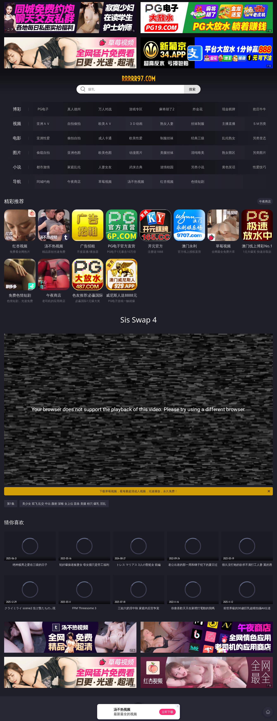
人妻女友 (105, 167)
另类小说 (197, 167)
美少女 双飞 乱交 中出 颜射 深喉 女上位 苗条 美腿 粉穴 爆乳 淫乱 (64, 504)
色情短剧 (197, 181)
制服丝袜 (166, 138)
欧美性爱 (135, 138)
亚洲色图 (74, 152)
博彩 (17, 109)
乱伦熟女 (228, 138)
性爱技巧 (259, 167)
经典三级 (197, 138)
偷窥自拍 (43, 152)
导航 (17, 181)
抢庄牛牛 (259, 109)
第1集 (10, 504)
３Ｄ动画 (135, 123)
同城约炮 (43, 181)
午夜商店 (74, 181)
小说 (17, 167)
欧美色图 (105, 152)
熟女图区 (228, 152)
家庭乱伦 (74, 167)
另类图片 (259, 152)
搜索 (192, 89)
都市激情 (43, 167)
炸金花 (198, 109)
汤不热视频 (136, 181)
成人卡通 (105, 138)
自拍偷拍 (74, 123)
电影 (17, 138)
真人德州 (74, 109)
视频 (17, 123)
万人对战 (105, 109)
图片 (17, 152)
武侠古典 (135, 167)
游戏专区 (135, 109)
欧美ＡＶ (105, 123)
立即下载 (167, 712)
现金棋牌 (228, 109)
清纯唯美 (197, 152)
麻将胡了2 (166, 109)
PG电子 (43, 109)
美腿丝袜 (166, 152)
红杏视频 (166, 181)
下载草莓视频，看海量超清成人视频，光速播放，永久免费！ (185, 491)
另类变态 (259, 138)
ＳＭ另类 (259, 123)
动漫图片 (135, 152)
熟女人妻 (166, 123)
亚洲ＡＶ (43, 123)
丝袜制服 (197, 123)
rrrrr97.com (138, 79)
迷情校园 (166, 167)
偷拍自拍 (74, 138)
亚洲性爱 (43, 138)
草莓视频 (105, 181)
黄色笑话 (228, 167)
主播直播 (228, 123)
